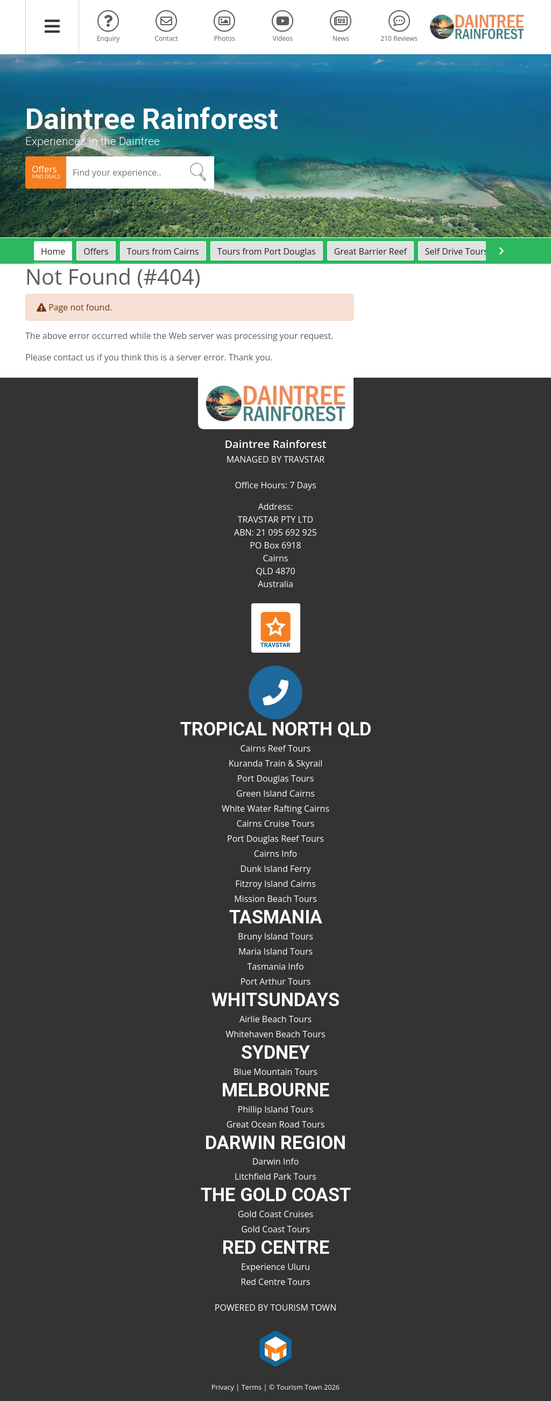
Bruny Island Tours (275, 936)
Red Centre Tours (275, 1282)
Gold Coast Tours (275, 1229)
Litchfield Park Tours (275, 1176)
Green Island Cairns (275, 793)
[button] (52, 27)
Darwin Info (275, 1161)
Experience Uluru (275, 1267)
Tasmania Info (275, 966)
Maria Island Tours (275, 951)
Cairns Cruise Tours (276, 823)
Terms (252, 1387)
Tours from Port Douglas (266, 251)
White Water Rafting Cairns (275, 808)
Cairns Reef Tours (276, 748)
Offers (95, 251)
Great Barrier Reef (370, 251)
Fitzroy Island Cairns (275, 884)
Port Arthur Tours (276, 981)
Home (53, 251)
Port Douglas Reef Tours (275, 838)
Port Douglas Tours (275, 778)
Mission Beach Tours (275, 899)
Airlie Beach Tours (275, 1019)
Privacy (222, 1387)
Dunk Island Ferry (276, 869)
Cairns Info (275, 854)
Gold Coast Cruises (275, 1214)
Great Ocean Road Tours (276, 1124)
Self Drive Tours (456, 251)
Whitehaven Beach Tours (275, 1034)
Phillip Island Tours (276, 1109)
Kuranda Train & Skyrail (275, 763)
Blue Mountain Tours (275, 1072)
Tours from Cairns (163, 251)
